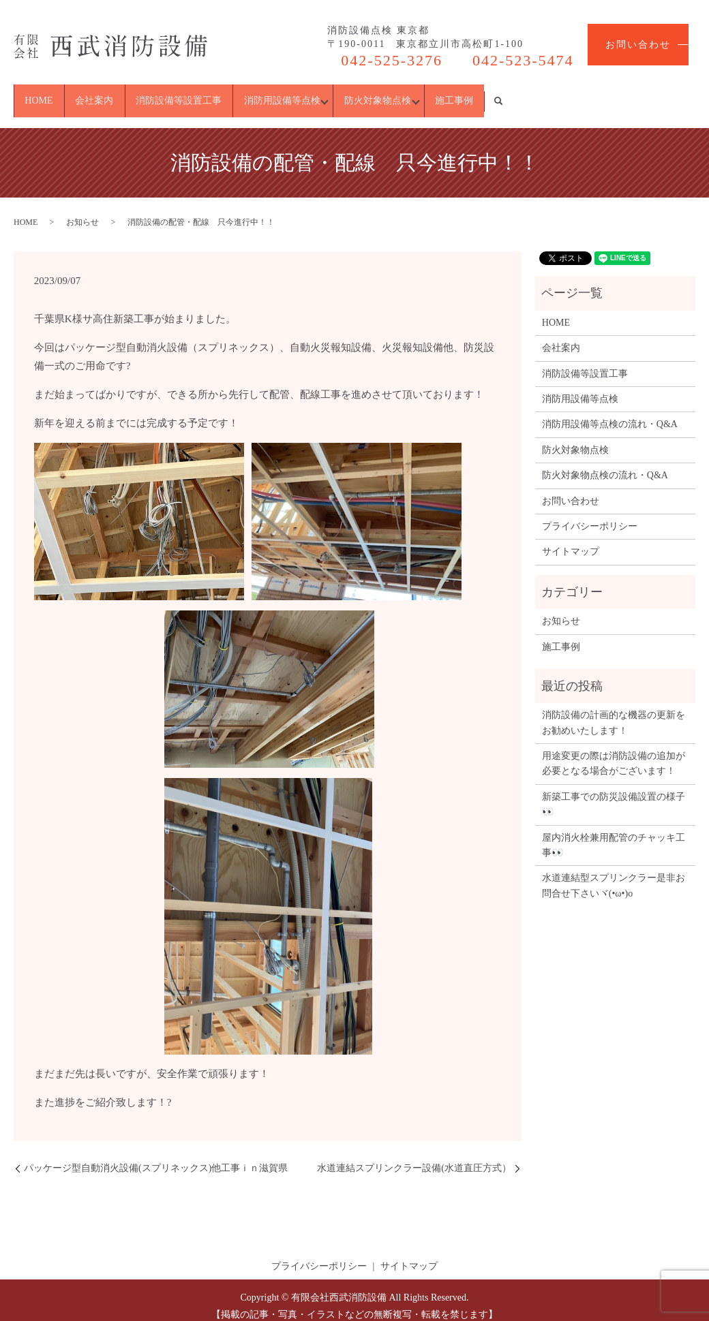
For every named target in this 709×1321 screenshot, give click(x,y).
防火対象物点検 (504, 94)
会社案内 (132, 94)
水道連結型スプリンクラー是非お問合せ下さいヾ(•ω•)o (613, 873)
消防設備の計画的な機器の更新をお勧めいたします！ (613, 711)
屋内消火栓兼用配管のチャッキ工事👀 (613, 832)
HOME (51, 94)
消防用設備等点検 (371, 94)
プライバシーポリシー (589, 514)
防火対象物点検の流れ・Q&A (605, 464)
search (683, 95)
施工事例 (619, 94)
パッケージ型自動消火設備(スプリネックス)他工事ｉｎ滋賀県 (156, 1156)
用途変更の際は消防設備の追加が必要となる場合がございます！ (613, 751)
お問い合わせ (638, 45)
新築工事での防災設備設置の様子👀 (613, 792)
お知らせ (82, 210)
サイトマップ (570, 540)
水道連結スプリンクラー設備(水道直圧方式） (414, 1156)
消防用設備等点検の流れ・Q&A (610, 412)
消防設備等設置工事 (242, 94)
